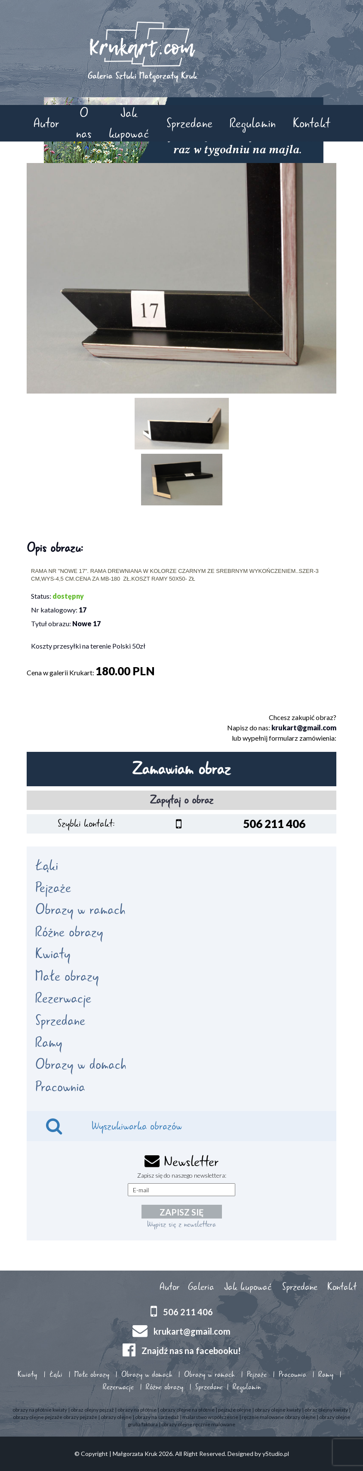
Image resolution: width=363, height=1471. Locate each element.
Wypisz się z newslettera (181, 1224)
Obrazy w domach (80, 1064)
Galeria (201, 1287)
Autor (46, 123)
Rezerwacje (63, 998)
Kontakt (311, 123)
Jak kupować (129, 123)
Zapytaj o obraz (181, 800)
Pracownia (60, 1087)
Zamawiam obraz (181, 769)
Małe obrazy (66, 976)
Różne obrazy (69, 932)
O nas (84, 123)
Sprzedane (189, 123)
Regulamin (253, 123)
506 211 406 (188, 1312)
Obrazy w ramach (80, 910)
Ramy (48, 1042)
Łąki (46, 866)
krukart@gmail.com (303, 727)
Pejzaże (53, 888)
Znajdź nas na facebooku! (191, 1350)
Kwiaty (52, 954)
